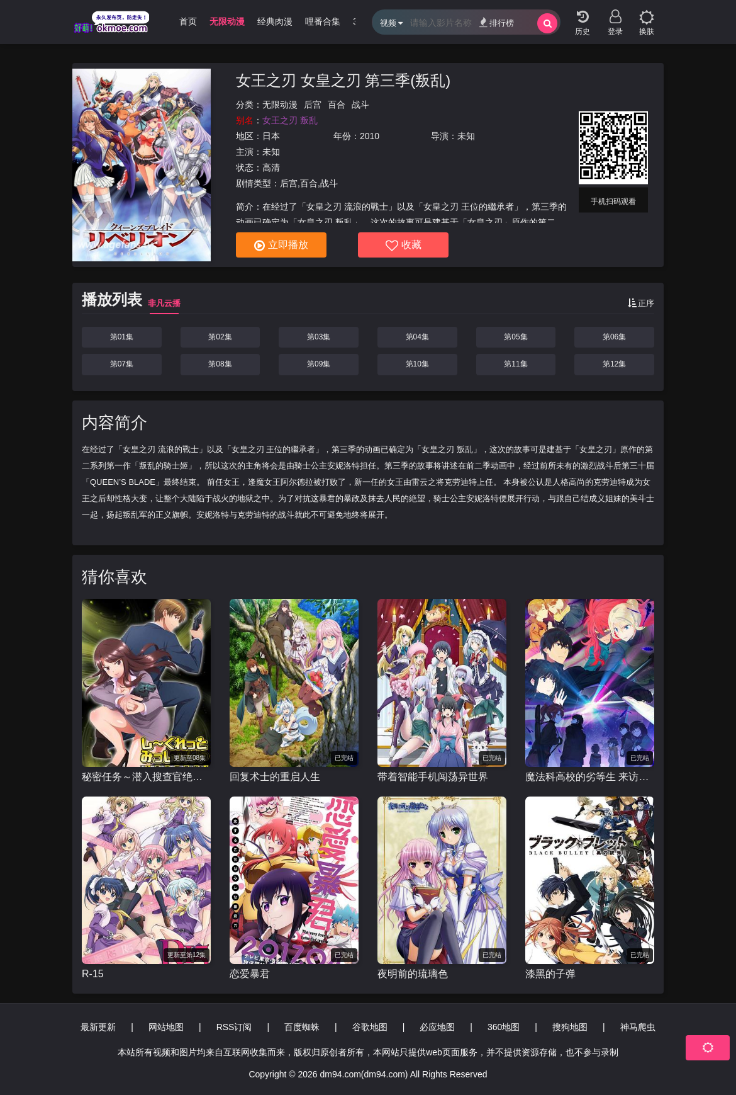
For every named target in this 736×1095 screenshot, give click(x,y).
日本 (271, 136)
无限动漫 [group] (227, 21)
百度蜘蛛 (302, 1027)
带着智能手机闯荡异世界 (432, 776)
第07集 (121, 364)
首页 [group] (188, 21)
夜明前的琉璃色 (412, 973)
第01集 (121, 336)
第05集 (515, 336)
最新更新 (98, 1027)
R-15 (93, 973)
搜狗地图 (570, 1027)
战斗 (360, 104)
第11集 (515, 364)
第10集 (417, 364)
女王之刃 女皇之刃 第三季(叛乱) (343, 80)
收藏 (403, 245)
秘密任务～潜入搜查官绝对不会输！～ (146, 776)
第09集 (318, 364)
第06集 (614, 336)
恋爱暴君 (250, 973)
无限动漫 (280, 104)
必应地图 (437, 1027)
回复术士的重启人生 (275, 776)
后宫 (312, 104)
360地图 (504, 1027)
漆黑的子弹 (550, 973)
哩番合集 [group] (322, 21)
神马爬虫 (637, 1027)
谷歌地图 (370, 1027)
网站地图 (166, 1027)
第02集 (219, 336)
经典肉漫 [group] (275, 21)
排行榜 (496, 22)
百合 (336, 104)
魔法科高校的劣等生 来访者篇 (589, 776)
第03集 (318, 336)
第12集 (614, 364)
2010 (369, 136)
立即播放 (281, 245)
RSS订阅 (234, 1027)
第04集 (417, 336)
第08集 (219, 364)
